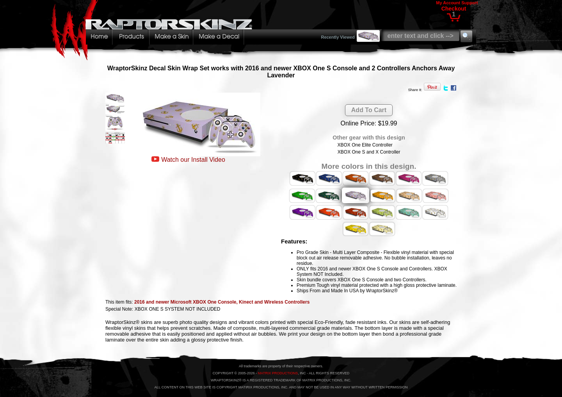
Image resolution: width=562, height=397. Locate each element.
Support (469, 2)
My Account (448, 2)
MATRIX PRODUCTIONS (278, 373)
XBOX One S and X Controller (369, 152)
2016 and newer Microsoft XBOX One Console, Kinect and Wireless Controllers (221, 302)
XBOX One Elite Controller (364, 145)
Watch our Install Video (193, 159)
